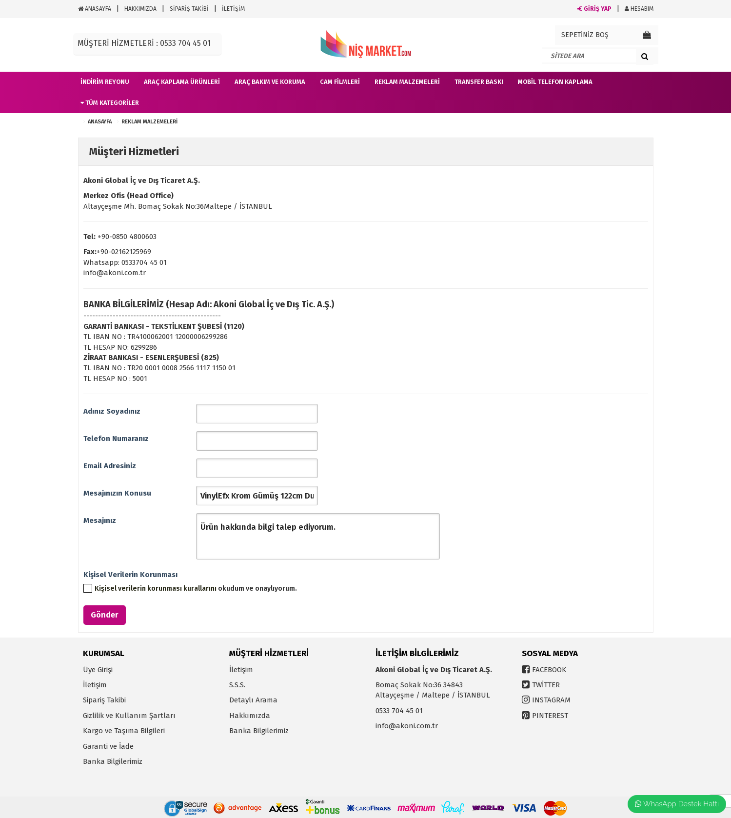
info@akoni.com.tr (406, 725)
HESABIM (639, 8)
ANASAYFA (94, 8)
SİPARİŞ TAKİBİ (189, 8)
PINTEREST (550, 715)
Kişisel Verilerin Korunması (130, 574)
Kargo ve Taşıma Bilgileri (124, 730)
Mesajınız (99, 520)
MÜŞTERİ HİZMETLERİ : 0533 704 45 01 (144, 43)
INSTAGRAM (551, 700)
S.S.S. (237, 684)
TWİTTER (546, 684)
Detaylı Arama (253, 700)
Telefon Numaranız (116, 438)
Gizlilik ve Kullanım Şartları (129, 715)
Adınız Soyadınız (111, 411)
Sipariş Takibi (104, 700)
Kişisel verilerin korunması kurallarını (156, 588)
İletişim (95, 684)
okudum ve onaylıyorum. (196, 588)
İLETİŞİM (233, 8)
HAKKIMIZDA (140, 8)
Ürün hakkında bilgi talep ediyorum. (318, 536)
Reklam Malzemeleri (149, 122)
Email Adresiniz (109, 465)
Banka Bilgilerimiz (112, 761)
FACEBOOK (549, 669)
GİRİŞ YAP (594, 8)
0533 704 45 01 (399, 710)
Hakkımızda (249, 715)
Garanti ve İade (108, 746)
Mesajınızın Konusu (117, 493)
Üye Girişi (98, 669)
